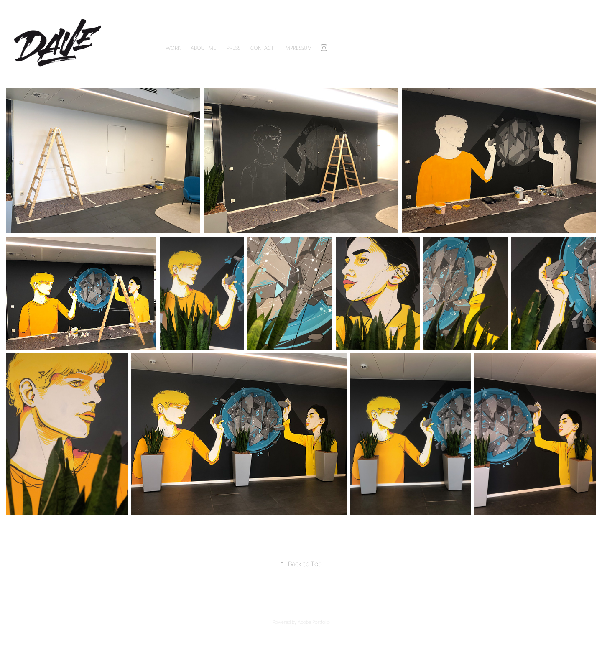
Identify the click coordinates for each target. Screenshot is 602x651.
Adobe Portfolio (314, 621)
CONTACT (262, 47)
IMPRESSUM (298, 47)
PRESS (233, 47)
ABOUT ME (203, 47)
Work (173, 47)
